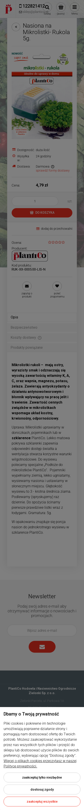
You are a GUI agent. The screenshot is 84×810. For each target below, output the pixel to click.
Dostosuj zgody (42, 789)
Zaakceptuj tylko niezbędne (42, 777)
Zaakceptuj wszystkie (42, 801)
